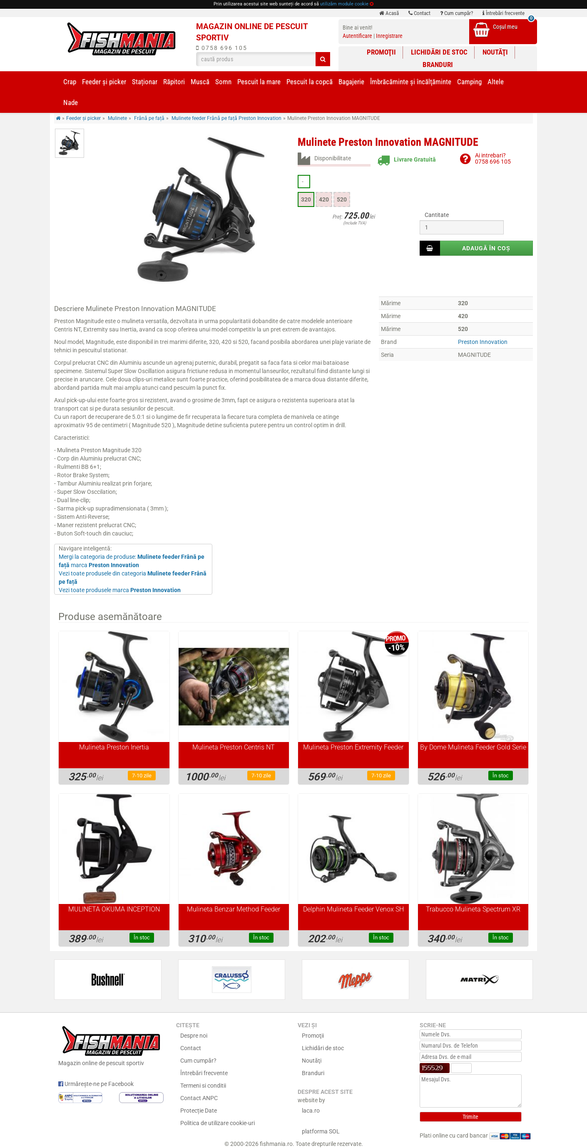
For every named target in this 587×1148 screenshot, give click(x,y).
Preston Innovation (482, 342)
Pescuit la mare (259, 81)
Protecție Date (198, 1110)
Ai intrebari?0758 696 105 (493, 158)
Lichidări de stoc (439, 52)
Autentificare (357, 35)
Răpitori (174, 81)
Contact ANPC (199, 1098)
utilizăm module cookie (344, 4)
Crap (69, 81)
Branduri (438, 64)
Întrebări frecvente (504, 13)
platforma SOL (321, 1131)
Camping (469, 81)
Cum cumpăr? (456, 13)
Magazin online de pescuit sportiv (111, 1044)
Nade (70, 102)
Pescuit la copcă (309, 81)
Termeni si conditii (203, 1085)
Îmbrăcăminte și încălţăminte (410, 81)
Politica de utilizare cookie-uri (217, 1123)
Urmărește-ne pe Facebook (96, 1084)
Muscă (200, 81)
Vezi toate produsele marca (120, 590)
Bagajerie (351, 81)
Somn (223, 81)
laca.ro (311, 1110)
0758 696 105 (221, 48)
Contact (419, 13)
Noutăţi (495, 52)
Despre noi (193, 1035)
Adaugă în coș (486, 248)
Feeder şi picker (104, 81)
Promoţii (381, 52)
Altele (496, 81)
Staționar (144, 81)
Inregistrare (389, 35)
